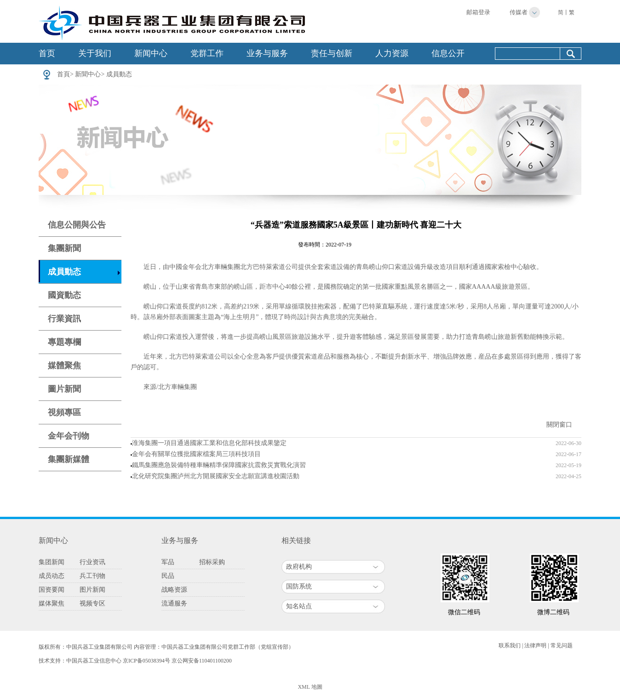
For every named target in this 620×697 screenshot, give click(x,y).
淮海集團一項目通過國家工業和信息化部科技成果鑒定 (209, 443)
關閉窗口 (559, 424)
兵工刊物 (92, 575)
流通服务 (174, 603)
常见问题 (562, 645)
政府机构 (299, 566)
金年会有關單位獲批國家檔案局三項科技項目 (196, 454)
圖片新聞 (64, 389)
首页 (47, 53)
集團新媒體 (68, 459)
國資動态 (64, 295)
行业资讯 (92, 562)
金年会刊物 (68, 435)
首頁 (63, 74)
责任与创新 (331, 53)
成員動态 (119, 74)
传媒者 (519, 12)
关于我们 (94, 53)
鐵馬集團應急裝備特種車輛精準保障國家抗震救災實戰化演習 (219, 465)
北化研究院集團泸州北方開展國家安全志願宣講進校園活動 (215, 476)
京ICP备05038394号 (146, 660)
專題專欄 (64, 342)
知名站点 (299, 606)
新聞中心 (88, 74)
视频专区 (92, 603)
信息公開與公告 (77, 224)
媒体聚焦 (51, 603)
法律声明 (535, 645)
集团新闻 (51, 562)
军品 (167, 562)
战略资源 (174, 589)
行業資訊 (64, 318)
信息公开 (448, 53)
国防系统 (299, 586)
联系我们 (510, 645)
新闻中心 (150, 53)
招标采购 (212, 562)
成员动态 (51, 575)
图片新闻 (92, 589)
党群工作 (207, 53)
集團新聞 (64, 248)
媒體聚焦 (64, 365)
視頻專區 (64, 412)
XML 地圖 (310, 687)
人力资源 (391, 53)
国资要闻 (51, 589)
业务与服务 (267, 53)
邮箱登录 (478, 12)
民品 (167, 575)
